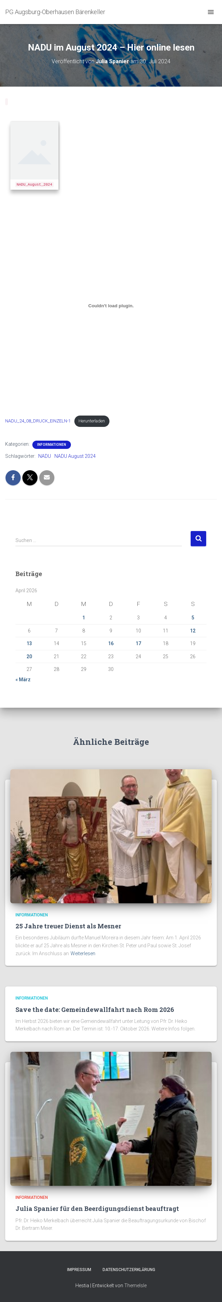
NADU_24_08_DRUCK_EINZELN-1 (38, 420)
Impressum (79, 1269)
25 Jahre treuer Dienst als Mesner (68, 926)
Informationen (51, 444)
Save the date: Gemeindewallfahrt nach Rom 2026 (94, 1009)
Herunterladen (91, 420)
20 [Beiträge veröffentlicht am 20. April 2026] (29, 656)
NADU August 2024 (75, 456)
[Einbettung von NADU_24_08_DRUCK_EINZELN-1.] (111, 305)
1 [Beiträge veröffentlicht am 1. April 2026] (83, 617)
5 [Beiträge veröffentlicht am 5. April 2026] (192, 617)
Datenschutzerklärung (129, 1269)
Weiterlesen (83, 953)
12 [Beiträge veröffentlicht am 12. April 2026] (192, 630)
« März (23, 679)
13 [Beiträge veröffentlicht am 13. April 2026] (29, 643)
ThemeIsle (135, 1285)
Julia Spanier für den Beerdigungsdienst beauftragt (97, 1208)
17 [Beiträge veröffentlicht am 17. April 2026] (138, 643)
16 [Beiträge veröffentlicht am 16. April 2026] (111, 643)
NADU (44, 456)
